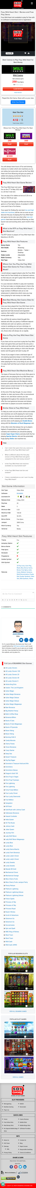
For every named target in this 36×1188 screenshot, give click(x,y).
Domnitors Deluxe (11, 770)
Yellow (31, 578)
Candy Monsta (10, 740)
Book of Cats (9, 721)
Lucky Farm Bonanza (12, 852)
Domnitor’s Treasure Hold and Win (17, 763)
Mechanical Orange (12, 876)
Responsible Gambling (26, 1149)
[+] (26, 600)
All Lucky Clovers (11, 668)
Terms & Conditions (25, 1152)
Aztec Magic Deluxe (12, 698)
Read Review (18, 92)
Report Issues (24, 1146)
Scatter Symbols (25, 576)
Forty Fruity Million (11, 790)
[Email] (21, 640)
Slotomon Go (9, 918)
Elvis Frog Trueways (12, 780)
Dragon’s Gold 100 (11, 773)
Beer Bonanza (10, 707)
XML (8, 1149)
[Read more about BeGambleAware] (11, 1172)
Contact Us (23, 1140)
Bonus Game (28, 568)
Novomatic (23, 1107)
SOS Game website (19, 646)
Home (5, 1119)
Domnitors (9, 767)
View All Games (18, 1077)
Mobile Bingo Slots (25, 1125)
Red (18, 576)
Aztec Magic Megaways (13, 704)
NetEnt (22, 1103)
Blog (21, 1143)
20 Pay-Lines (21, 566)
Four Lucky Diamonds (12, 796)
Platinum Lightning (11, 889)
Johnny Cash (9, 826)
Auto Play (28, 566)
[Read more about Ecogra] (23, 1172)
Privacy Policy (8, 1152)
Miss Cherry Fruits (11, 879)
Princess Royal (10, 909)
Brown (19, 570)
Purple (32, 574)
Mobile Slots (23, 1122)
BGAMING (20, 493)
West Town (9, 935)
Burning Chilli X (10, 737)
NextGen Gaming (8, 1107)
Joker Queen (9, 829)
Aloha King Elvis (10, 684)
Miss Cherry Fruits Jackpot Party (16, 882)
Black (18, 568)
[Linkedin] (31, 640)
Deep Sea (8, 754)
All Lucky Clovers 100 (12, 671)
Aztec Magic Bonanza (12, 694)
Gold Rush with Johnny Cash (15, 810)
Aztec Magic (9, 691)
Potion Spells (9, 899)
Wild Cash (8, 942)
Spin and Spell (10, 928)
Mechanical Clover (11, 872)
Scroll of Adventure (11, 915)
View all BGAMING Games (18, 1011)
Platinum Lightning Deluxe (14, 892)
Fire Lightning (10, 783)
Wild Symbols (24, 578)
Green (18, 572)
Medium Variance (26, 572)
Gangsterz (8, 803)
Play (10, 144)
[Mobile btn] (32, 3)
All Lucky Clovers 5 (11, 681)
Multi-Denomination (23, 574)
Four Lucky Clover (11, 793)
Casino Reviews (24, 1119)
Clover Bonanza (10, 747)
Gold (30, 570)
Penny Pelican (10, 885)
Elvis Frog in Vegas (11, 777)
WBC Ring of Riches (12, 932)
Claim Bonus (18, 89)
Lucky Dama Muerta (12, 849)
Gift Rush (8, 806)
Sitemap (6, 1146)
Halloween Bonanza (12, 813)
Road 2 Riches (10, 912)
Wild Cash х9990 (11, 945)
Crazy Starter (9, 750)
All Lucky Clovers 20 (12, 674)
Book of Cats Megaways (13, 724)
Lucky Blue (9, 843)
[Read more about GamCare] (2, 1172)
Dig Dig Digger (10, 760)
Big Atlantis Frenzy (11, 711)
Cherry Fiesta (9, 744)
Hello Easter (9, 820)
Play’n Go (6, 1110)
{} (23, 600)
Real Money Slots (9, 1125)
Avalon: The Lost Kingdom (14, 688)
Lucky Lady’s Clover (12, 856)
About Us (6, 1140)
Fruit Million (9, 800)
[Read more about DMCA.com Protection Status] (8, 1178)
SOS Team (7, 1143)
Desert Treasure (10, 757)
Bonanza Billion (10, 717)
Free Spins (24, 570)
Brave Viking (9, 730)
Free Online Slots (8, 1122)
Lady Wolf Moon (11, 836)
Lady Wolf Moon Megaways (14, 839)
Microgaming (7, 1103)
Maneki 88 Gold (10, 869)
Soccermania (9, 925)
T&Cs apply (19, 85)
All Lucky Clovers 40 (12, 678)
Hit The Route (10, 823)
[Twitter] (26, 640)
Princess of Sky (10, 902)
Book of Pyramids (11, 727)
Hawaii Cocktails (11, 816)
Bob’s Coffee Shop (11, 714)
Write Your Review (18, 102)
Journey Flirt (9, 833)
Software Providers (25, 1128)
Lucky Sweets (10, 862)
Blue (22, 568)
